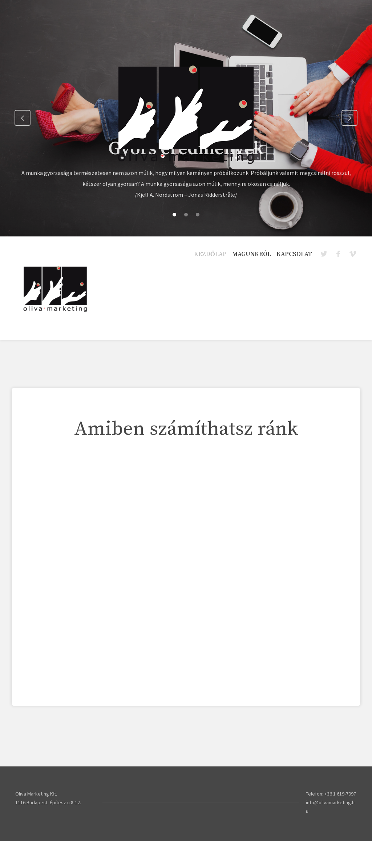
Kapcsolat (294, 254)
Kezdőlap (210, 254)
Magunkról (251, 254)
